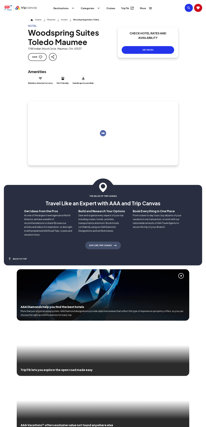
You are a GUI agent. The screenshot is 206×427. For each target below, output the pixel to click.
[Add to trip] (103, 133)
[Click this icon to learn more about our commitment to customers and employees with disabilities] (9, 377)
